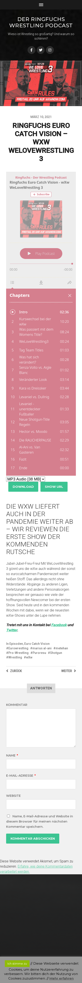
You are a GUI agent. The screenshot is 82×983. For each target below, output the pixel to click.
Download (23, 487)
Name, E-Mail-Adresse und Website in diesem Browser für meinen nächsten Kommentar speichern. (39, 821)
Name (12, 755)
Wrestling (15, 657)
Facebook (58, 625)
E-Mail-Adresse (21, 776)
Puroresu (39, 653)
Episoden (16, 643)
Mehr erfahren (61, 978)
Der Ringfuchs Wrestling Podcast (41, 22)
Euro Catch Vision (37, 643)
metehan (62, 648)
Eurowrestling (18, 648)
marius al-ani (42, 648)
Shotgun (56, 653)
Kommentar (16, 705)
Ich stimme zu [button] (17, 963)
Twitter (11, 630)
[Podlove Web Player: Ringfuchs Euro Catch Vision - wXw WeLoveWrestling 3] (41, 324)
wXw (29, 657)
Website (13, 796)
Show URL (54, 487)
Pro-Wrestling (18, 653)
